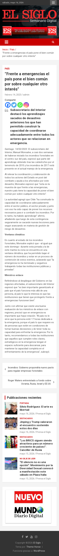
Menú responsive (53, 2)
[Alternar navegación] (6, 42)
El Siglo (37, 542)
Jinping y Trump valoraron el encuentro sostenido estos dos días (36, 425)
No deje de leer (27, 459)
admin (26, 94)
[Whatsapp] (20, 105)
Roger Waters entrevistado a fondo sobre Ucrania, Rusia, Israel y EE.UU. (29, 382)
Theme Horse (33, 546)
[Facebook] (8, 105)
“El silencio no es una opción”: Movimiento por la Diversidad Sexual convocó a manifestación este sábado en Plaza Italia (36, 468)
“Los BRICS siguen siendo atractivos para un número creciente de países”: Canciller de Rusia (36, 445)
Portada (24, 403)
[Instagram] (26, 105)
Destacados (26, 418)
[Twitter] (14, 105)
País (7, 68)
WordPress (39, 550)
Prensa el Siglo (43, 413)
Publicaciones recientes (24, 397)
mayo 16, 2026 (27, 413)
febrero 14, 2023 (13, 94)
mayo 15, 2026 (27, 453)
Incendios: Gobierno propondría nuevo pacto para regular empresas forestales (31, 369)
